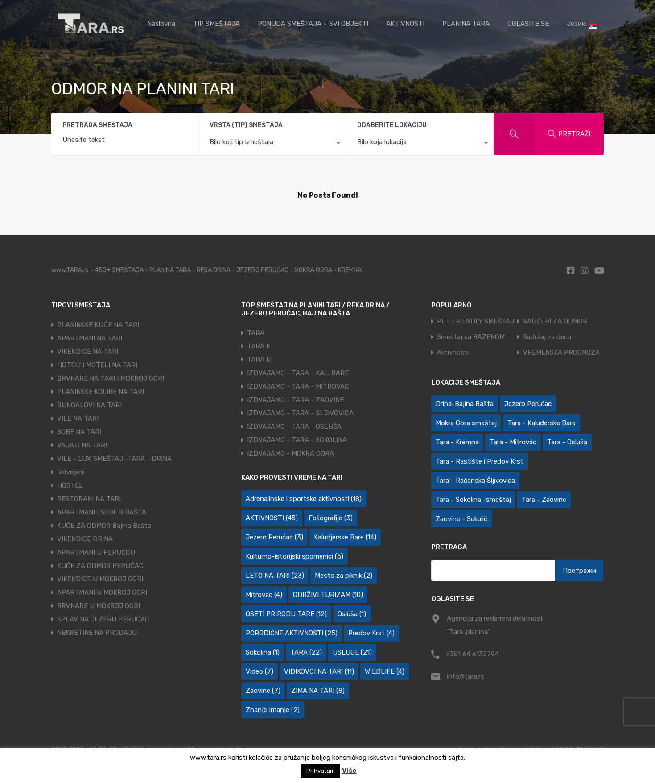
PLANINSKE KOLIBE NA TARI (100, 392)
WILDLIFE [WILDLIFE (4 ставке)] (384, 671)
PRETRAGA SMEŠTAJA (97, 125)
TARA (255, 333)
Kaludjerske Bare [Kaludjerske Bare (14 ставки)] (345, 537)
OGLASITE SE (528, 24)
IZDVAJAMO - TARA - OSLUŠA (294, 427)
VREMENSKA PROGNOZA (561, 352)
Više (349, 770)
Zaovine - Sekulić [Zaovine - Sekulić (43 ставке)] (461, 519)
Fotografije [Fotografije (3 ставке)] (331, 518)
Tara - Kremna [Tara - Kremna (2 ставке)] (457, 442)
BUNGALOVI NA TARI (89, 405)
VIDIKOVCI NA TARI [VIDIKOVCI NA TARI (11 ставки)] (319, 671)
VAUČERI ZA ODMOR (555, 321)
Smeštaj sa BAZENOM (471, 337)
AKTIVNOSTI (405, 24)
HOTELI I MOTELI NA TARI (97, 365)
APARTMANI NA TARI (89, 338)
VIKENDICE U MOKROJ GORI (100, 579)
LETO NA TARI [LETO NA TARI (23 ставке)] (275, 576)
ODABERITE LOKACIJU (392, 125)
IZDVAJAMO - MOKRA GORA (290, 453)
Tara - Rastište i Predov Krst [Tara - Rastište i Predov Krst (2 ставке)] (479, 461)
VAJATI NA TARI (82, 445)
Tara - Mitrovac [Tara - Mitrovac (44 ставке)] (513, 442)
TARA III (259, 360)
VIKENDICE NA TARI (87, 352)
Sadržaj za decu (547, 337)
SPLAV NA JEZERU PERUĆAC (103, 619)
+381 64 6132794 (472, 654)
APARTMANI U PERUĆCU (96, 552)
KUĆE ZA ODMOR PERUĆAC (100, 566)
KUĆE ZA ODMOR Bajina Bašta (104, 526)
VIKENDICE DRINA (85, 539)
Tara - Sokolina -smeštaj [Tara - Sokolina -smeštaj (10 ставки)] (473, 500)
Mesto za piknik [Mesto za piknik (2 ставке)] (343, 576)
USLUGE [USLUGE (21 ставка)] (352, 652)
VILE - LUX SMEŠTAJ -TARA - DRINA (114, 459)
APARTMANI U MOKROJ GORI (102, 592)
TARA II (258, 346)
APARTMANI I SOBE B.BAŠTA (101, 512)
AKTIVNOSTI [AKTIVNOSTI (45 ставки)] (272, 518)
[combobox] (272, 144)
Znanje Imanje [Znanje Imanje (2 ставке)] (273, 710)
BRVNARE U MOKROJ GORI (98, 606)
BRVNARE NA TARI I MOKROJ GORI (110, 378)
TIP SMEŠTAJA (216, 24)
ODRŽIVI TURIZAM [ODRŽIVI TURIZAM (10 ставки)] (328, 595)
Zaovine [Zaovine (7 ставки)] (263, 691)
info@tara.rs (465, 676)
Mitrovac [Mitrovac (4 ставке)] (264, 595)
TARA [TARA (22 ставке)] (306, 652)
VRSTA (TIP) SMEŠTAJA (246, 125)
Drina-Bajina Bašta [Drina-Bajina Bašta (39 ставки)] (465, 404)
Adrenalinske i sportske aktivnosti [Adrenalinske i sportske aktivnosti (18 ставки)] (304, 499)
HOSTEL (70, 485)
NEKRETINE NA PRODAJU (97, 633)
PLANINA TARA (466, 24)
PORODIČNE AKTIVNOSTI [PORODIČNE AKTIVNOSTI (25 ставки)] (292, 633)
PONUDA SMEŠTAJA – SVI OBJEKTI (313, 24)
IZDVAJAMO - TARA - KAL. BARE (298, 373)
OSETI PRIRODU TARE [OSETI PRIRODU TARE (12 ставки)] (286, 614)
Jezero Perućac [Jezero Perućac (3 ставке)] (274, 537)
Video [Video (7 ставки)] (259, 671)
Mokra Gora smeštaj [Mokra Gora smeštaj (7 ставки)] (466, 423)
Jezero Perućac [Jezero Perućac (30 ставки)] (528, 404)
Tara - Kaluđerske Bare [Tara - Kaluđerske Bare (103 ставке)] (541, 423)
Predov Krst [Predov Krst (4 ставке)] (371, 633)
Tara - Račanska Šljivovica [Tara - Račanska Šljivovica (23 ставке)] (475, 480)
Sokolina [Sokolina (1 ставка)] (263, 652)
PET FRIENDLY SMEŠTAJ (475, 321)
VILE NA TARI (78, 418)
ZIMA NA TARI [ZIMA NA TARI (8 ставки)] (318, 691)
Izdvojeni (71, 472)
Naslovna (161, 24)
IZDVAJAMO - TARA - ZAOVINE (295, 400)
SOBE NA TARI (79, 432)
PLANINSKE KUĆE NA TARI (98, 325)
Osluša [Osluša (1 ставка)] (352, 614)
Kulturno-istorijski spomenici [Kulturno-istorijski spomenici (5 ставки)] (294, 556)
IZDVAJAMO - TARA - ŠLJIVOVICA (300, 413)
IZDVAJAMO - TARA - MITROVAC (298, 386)
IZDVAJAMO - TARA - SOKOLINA (297, 440)
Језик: (582, 24)
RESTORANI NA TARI (89, 499)
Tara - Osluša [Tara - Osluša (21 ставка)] (567, 442)
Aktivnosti (453, 352)
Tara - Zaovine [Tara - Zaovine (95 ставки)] (544, 500)
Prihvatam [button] (320, 770)
